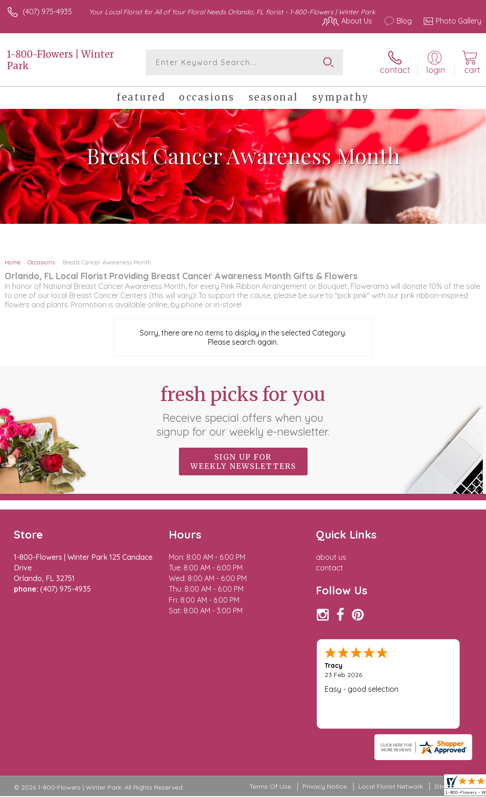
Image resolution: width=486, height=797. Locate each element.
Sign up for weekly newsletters (243, 461)
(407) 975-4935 (47, 11)
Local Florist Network (390, 732)
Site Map (447, 732)
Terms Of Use (270, 732)
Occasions (41, 262)
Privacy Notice (324, 732)
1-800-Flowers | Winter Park (60, 60)
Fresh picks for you (243, 410)
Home (13, 262)
